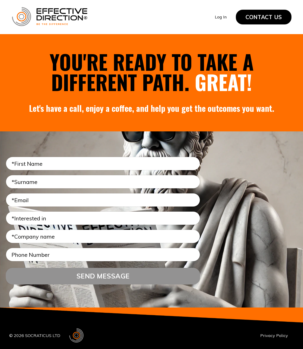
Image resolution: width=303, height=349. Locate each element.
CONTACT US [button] (264, 17)
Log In (221, 17)
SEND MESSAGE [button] (102, 276)
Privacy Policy (274, 335)
